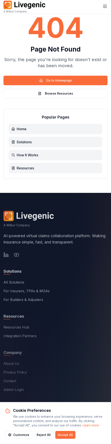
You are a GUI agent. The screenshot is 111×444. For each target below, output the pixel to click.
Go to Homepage (55, 80)
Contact (9, 382)
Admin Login (13, 390)
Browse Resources (55, 93)
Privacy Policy (15, 373)
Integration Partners (20, 336)
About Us (11, 364)
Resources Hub (16, 328)
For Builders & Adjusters (23, 300)
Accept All (65, 435)
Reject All (44, 435)
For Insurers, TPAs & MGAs (26, 291)
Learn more (91, 425)
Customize (18, 435)
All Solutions (13, 283)
